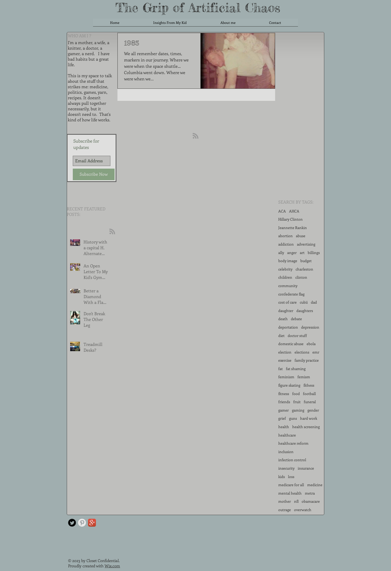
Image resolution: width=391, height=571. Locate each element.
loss (291, 476)
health (283, 426)
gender (313, 410)
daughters (304, 310)
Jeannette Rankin (292, 227)
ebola (311, 343)
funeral (310, 401)
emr (315, 352)
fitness (283, 393)
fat (280, 368)
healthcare (287, 435)
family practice (307, 360)
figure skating (289, 385)
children (285, 277)
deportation (288, 327)
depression (310, 327)
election (284, 352)
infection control (292, 459)
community (287, 285)
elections (302, 352)
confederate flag (291, 294)
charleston (304, 269)
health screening (306, 426)
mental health (290, 493)
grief (282, 418)
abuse (300, 235)
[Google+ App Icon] (92, 523)
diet (281, 335)
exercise (284, 360)
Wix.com (112, 565)
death (283, 318)
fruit (297, 401)
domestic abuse (290, 343)
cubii (304, 302)
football (309, 393)
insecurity (286, 468)
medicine (314, 484)
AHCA (294, 211)
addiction (286, 244)
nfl (296, 501)
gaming (298, 410)
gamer (283, 410)
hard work (308, 418)
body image (287, 260)
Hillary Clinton (290, 219)
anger (292, 252)
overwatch (302, 509)
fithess (308, 385)
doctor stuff (297, 335)
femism (303, 376)
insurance (306, 468)
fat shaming (296, 368)
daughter (285, 310)
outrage (284, 509)
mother (284, 501)
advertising (306, 244)
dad (314, 302)
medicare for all (291, 484)
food (296, 393)
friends (284, 401)
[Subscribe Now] (94, 174)
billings (314, 252)
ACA (282, 211)
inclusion (286, 451)
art (302, 252)
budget (306, 260)
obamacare (311, 501)
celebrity (285, 269)
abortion (285, 235)
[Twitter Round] (72, 523)
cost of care (287, 302)
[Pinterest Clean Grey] (82, 523)
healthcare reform (293, 443)
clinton (301, 277)
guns (293, 418)
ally (281, 252)
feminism (286, 376)
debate (296, 318)
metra (310, 493)
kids (281, 476)
